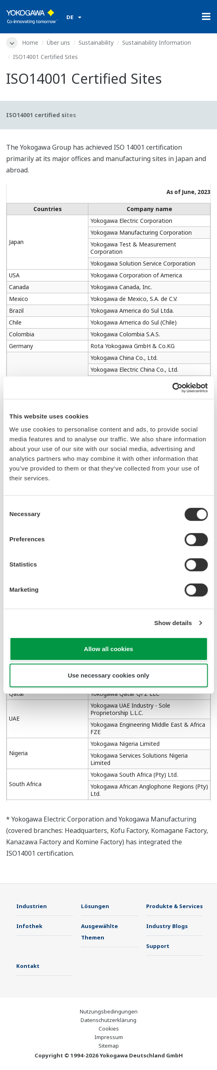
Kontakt (27, 966)
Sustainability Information (156, 42)
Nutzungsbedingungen (109, 1011)
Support (157, 946)
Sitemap (109, 1045)
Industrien (31, 906)
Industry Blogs (167, 926)
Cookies (109, 1028)
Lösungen (95, 906)
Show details (173, 622)
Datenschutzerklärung (108, 1020)
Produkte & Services (174, 906)
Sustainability (96, 42)
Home (30, 42)
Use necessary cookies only (108, 675)
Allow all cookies (108, 648)
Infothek (29, 926)
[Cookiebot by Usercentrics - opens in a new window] (172, 387)
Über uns (58, 42)
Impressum (108, 1037)
